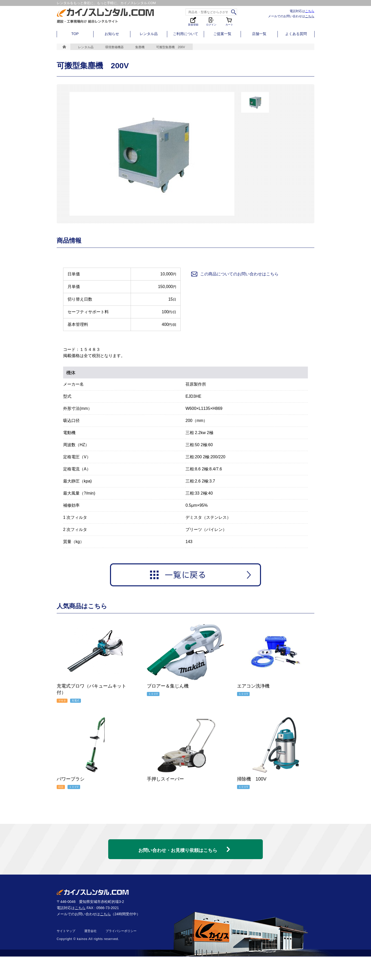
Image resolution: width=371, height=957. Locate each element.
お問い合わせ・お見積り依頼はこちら (178, 847)
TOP (75, 34)
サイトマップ (66, 931)
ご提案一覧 (222, 34)
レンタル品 (149, 34)
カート (229, 21)
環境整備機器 (114, 47)
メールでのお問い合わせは (291, 16)
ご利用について (185, 34)
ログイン (211, 21)
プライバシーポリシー (121, 931)
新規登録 (193, 21)
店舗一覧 (259, 34)
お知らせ (112, 34)
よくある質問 (296, 34)
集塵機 (140, 47)
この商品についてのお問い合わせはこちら (234, 274)
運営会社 (90, 931)
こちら (309, 11)
